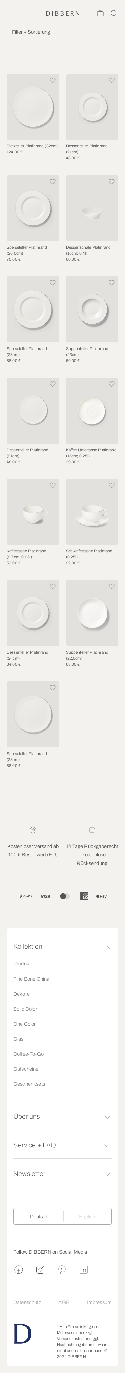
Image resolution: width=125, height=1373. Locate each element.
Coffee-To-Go (28, 1054)
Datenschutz (27, 1302)
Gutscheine (26, 1069)
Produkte (23, 963)
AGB (63, 1302)
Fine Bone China (31, 979)
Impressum (99, 1302)
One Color (24, 1024)
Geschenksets (29, 1084)
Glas (18, 1039)
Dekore (21, 994)
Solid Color (25, 1009)
